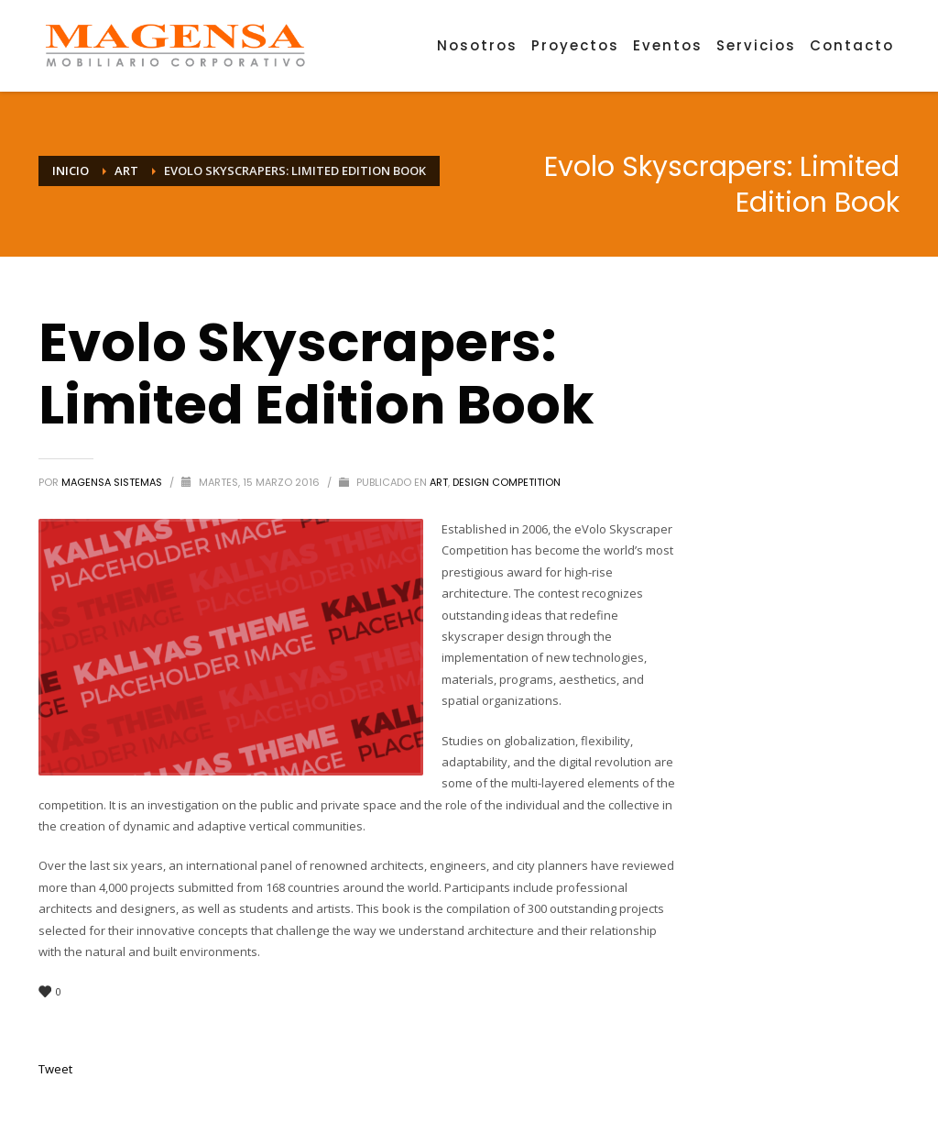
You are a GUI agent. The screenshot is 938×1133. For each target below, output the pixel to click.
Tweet (55, 1069)
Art (439, 482)
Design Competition (507, 482)
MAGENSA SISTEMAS (113, 482)
